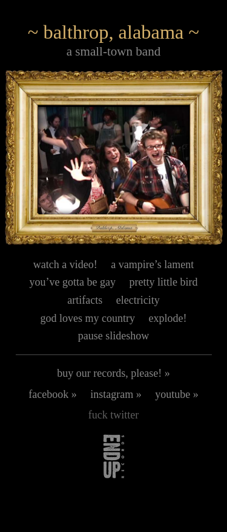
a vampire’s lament (152, 264)
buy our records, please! (109, 373)
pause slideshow (113, 336)
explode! (168, 318)
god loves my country (88, 318)
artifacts (84, 300)
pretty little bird (163, 282)
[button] (114, 158)
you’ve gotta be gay (73, 282)
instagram (111, 394)
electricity (138, 300)
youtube (172, 394)
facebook (48, 394)
